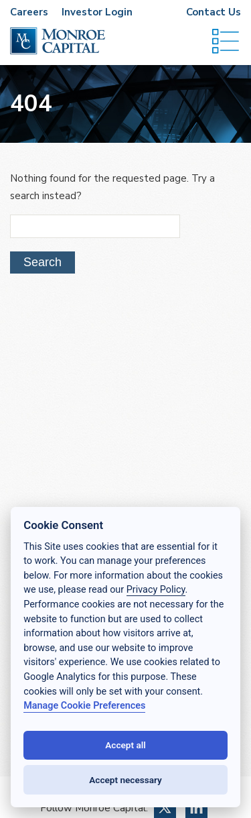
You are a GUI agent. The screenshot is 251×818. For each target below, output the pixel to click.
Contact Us (213, 12)
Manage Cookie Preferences (84, 705)
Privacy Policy (156, 589)
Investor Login (97, 12)
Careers (29, 12)
